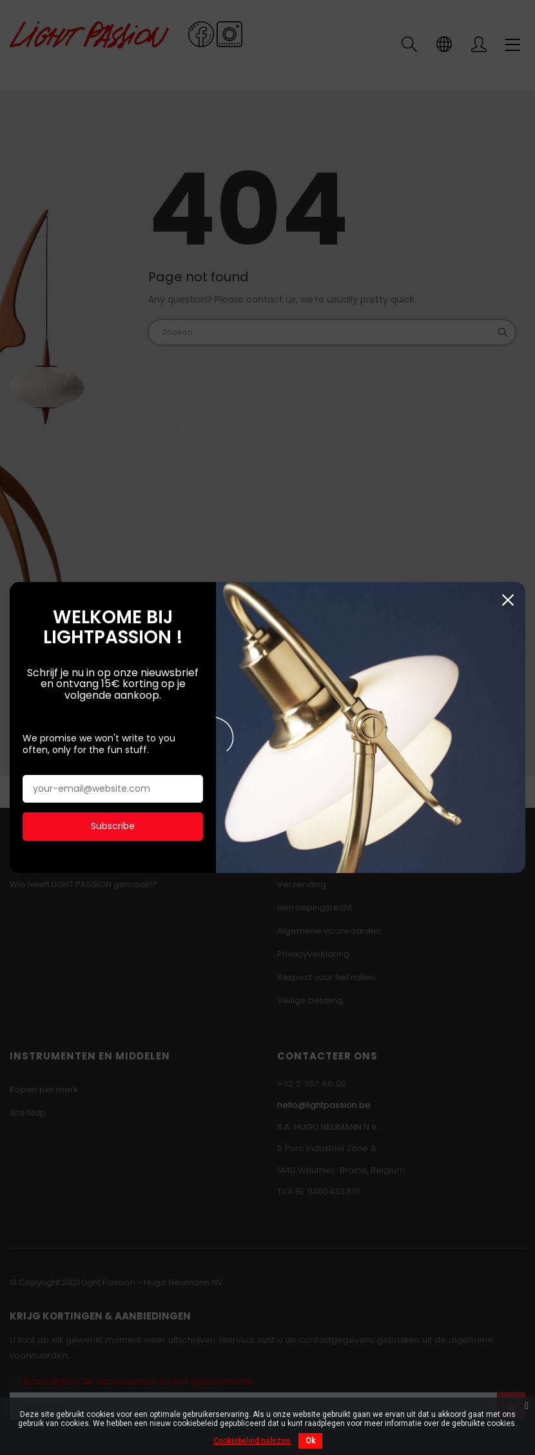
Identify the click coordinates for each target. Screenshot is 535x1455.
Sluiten (507, 599)
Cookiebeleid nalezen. (252, 1440)
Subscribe (113, 825)
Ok (310, 1440)
